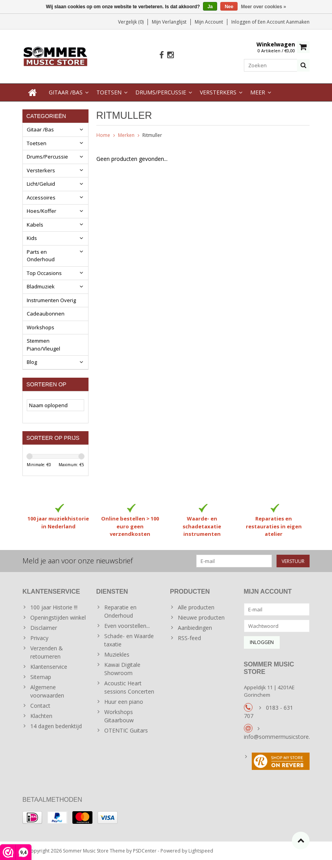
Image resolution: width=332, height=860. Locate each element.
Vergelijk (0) (131, 21)
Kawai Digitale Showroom (122, 668)
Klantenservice (48, 666)
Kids (32, 238)
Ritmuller (152, 135)
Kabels (35, 224)
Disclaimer (43, 627)
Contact (40, 705)
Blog (32, 361)
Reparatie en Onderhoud (120, 611)
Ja (209, 6)
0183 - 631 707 (268, 711)
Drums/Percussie (160, 92)
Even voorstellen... (127, 625)
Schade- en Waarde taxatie (129, 640)
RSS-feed (189, 637)
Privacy (39, 637)
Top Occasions (44, 273)
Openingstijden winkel (58, 617)
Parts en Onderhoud (41, 255)
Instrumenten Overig (51, 300)
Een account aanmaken (284, 21)
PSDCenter (145, 850)
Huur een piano (123, 701)
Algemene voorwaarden (47, 691)
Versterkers (218, 92)
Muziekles (116, 654)
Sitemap (40, 676)
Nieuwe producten (201, 617)
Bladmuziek (41, 286)
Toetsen (109, 92)
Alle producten (196, 607)
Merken (126, 135)
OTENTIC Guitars (126, 730)
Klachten (41, 715)
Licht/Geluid (41, 183)
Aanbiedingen (195, 627)
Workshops (40, 327)
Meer (257, 92)
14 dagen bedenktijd (56, 725)
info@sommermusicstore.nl (279, 736)
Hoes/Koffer (41, 210)
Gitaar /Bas (66, 92)
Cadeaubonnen (46, 313)
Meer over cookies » (263, 6)
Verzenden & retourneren (46, 652)
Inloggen (241, 21)
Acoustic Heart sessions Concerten (129, 687)
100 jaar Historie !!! (53, 607)
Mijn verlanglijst (169, 21)
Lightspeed (200, 850)
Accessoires (41, 197)
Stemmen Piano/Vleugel (43, 344)
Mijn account (209, 21)
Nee (229, 6)
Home (103, 135)
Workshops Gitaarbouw (119, 715)
